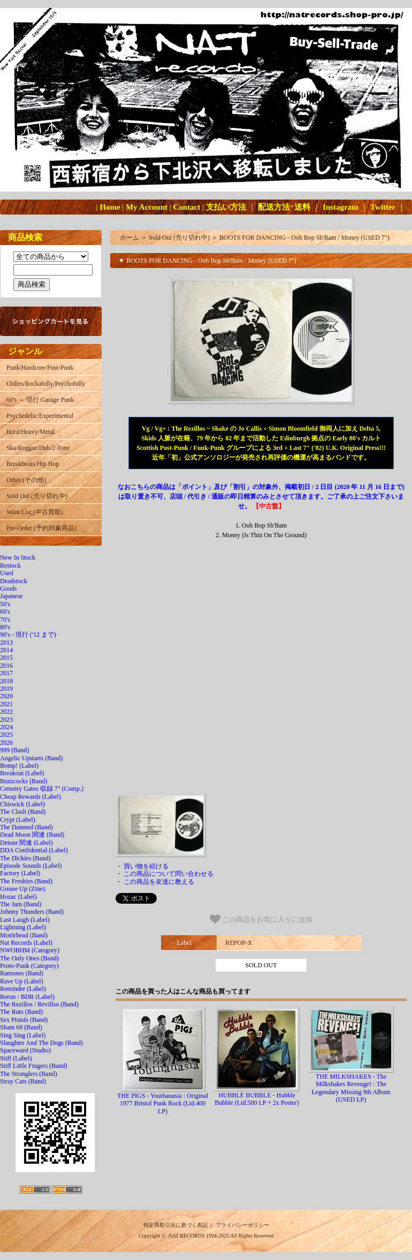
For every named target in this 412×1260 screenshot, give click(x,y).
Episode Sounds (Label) (31, 865)
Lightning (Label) (23, 927)
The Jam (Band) (20, 904)
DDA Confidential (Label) (34, 850)
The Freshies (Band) (26, 881)
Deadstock (13, 581)
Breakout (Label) (22, 773)
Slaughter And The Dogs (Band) (41, 1043)
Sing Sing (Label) (22, 1035)
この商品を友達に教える (159, 881)
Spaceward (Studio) (25, 1050)
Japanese (11, 596)
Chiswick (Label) (22, 804)
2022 (6, 711)
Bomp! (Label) (19, 765)
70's (5, 619)
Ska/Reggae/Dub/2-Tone (38, 448)
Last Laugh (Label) (25, 919)
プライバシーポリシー (242, 1225)
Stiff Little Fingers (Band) (33, 1066)
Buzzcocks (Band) (23, 781)
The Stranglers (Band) (28, 1074)
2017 (6, 673)
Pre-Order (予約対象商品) (41, 528)
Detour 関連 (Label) (26, 842)
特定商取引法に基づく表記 (175, 1225)
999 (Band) (14, 750)
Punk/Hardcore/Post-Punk (39, 367)
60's (5, 611)
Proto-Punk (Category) (29, 965)
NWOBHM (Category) (29, 950)
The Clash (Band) (22, 811)
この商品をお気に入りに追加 (261, 919)
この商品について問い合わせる (168, 873)
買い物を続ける (146, 866)
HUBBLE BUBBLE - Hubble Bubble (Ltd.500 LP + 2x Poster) (257, 1098)
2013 (6, 642)
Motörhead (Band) (24, 935)
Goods (8, 588)
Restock (10, 565)
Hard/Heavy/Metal (30, 432)
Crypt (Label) (17, 819)
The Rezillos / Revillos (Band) (39, 1004)
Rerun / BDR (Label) (27, 997)
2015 (6, 657)
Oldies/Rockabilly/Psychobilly (45, 383)
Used (6, 573)
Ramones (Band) (21, 973)
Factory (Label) (20, 873)
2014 (6, 650)
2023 (6, 719)
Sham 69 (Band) (21, 1027)
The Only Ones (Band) (29, 958)
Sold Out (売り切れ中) (36, 496)
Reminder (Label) (23, 988)
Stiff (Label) (16, 1058)
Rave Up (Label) (21, 981)
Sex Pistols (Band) (24, 1020)
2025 (6, 734)
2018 (6, 681)
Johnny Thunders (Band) (32, 911)
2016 (6, 665)
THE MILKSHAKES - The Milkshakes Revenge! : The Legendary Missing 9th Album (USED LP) (351, 1088)
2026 (6, 742)
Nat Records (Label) (26, 942)
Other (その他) (26, 480)
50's (5, 604)
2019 (6, 688)
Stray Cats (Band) (23, 1081)
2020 (6, 696)
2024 (6, 727)
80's (5, 627)
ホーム (129, 237)
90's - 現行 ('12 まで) (28, 634)
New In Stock (17, 557)
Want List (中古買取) (34, 512)
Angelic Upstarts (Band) (31, 758)
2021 (6, 704)
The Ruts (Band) (21, 1011)
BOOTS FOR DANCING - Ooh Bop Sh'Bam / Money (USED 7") (304, 237)
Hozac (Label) (18, 896)
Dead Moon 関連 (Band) (32, 834)
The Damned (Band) (26, 827)
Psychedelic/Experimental (39, 415)
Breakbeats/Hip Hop (32, 464)
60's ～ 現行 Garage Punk (40, 399)
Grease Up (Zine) (22, 888)
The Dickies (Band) (25, 858)
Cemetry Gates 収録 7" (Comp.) (41, 788)
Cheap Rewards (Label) (30, 796)
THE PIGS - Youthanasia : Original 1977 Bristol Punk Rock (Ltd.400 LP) (162, 1103)
